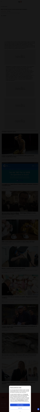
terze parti (26, 394)
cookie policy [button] (23, 392)
